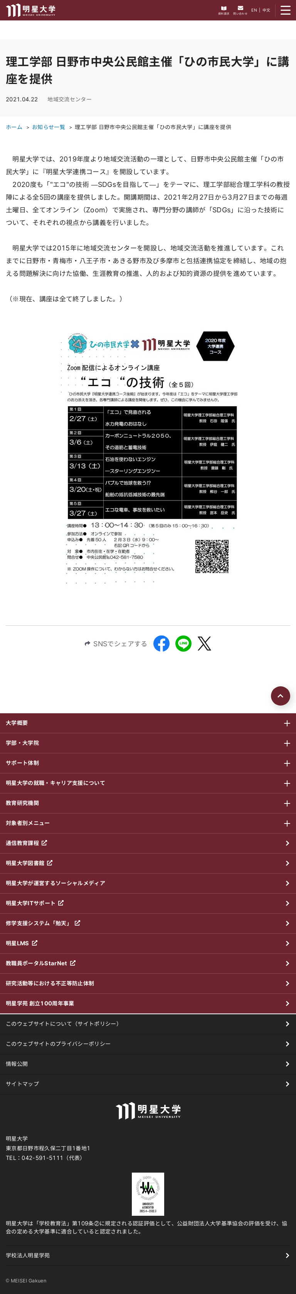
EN (254, 10)
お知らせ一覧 (48, 127)
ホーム (14, 127)
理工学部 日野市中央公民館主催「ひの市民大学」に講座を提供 (153, 127)
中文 (266, 10)
